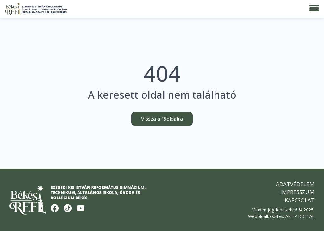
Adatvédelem (295, 184)
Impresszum (297, 192)
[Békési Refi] (36, 9)
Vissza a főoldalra (162, 118)
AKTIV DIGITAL (300, 216)
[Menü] (314, 8)
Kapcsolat (300, 200)
